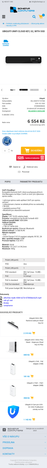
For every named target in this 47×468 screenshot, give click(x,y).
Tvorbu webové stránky (16, 464)
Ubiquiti (42, 98)
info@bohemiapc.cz (38, 1)
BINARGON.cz (34, 464)
